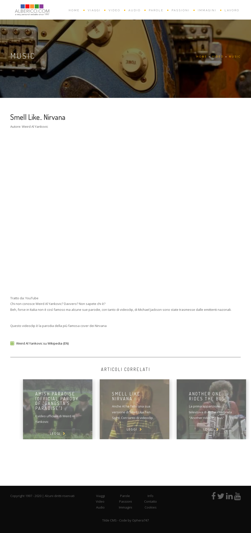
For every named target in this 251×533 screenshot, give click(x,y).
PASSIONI (181, 10)
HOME (74, 10)
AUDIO (134, 10)
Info (150, 496)
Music (235, 56)
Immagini (125, 507)
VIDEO (114, 10)
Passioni (125, 501)
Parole (125, 496)
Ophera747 (140, 520)
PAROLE (156, 10)
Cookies (151, 507)
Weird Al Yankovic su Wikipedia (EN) (42, 343)
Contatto (150, 501)
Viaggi (100, 496)
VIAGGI (94, 10)
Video (100, 501)
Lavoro (232, 10)
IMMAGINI (207, 10)
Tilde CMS (109, 520)
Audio (100, 507)
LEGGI (61, 433)
